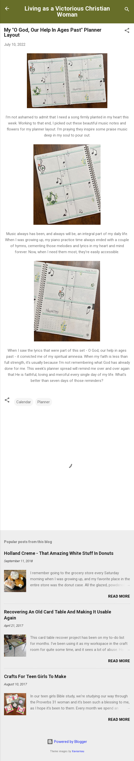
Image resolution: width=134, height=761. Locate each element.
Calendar (23, 402)
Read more (119, 596)
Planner (43, 402)
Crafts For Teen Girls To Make (35, 676)
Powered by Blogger (67, 741)
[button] (127, 31)
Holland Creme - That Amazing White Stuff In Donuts (58, 553)
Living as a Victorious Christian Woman (67, 11)
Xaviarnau (78, 751)
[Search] (127, 10)
